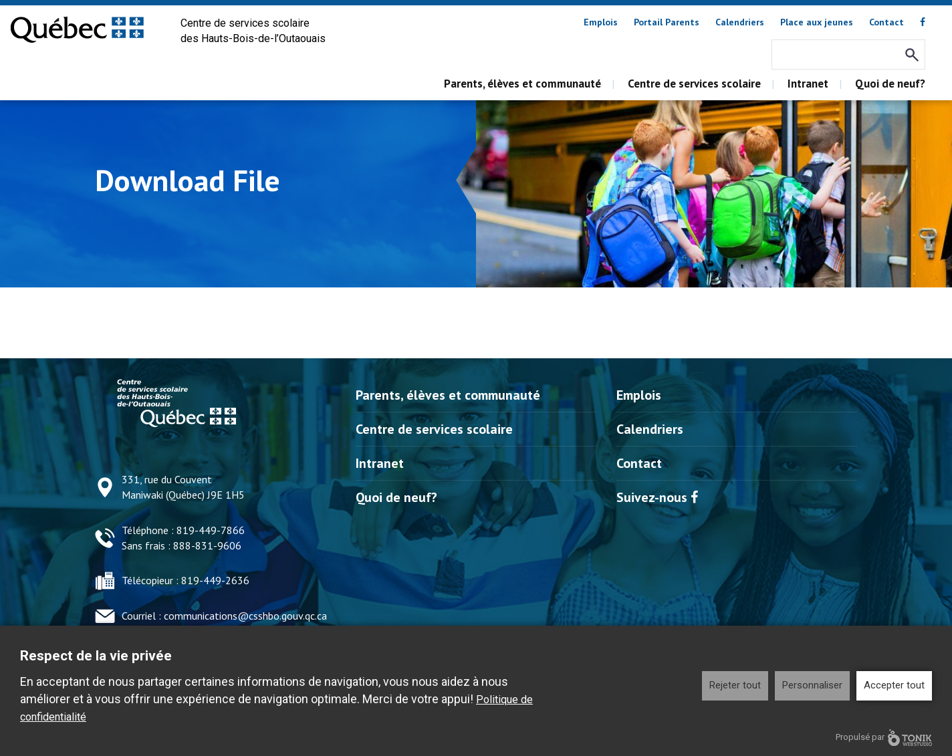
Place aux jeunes (816, 22)
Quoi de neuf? (890, 83)
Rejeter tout (735, 685)
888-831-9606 (207, 545)
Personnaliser (812, 685)
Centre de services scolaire (694, 83)
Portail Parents (666, 22)
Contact (886, 22)
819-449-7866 (210, 530)
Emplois (601, 22)
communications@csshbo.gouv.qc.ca (245, 615)
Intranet (808, 83)
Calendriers (739, 22)
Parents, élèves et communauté (522, 83)
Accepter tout (894, 685)
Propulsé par (884, 737)
